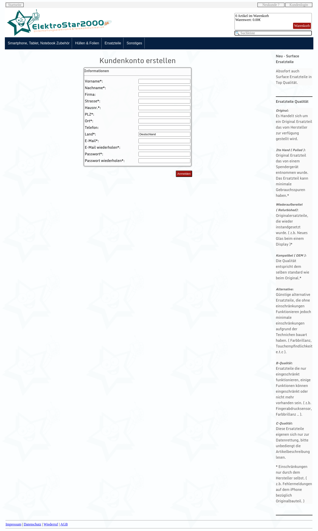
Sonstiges (134, 43)
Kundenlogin (299, 5)
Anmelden (184, 173)
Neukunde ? (270, 5)
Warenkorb (302, 26)
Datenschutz (32, 524)
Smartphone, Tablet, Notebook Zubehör (39, 43)
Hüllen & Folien (87, 43)
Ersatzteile (113, 43)
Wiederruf (51, 524)
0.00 (256, 20)
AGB (64, 524)
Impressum (13, 524)
